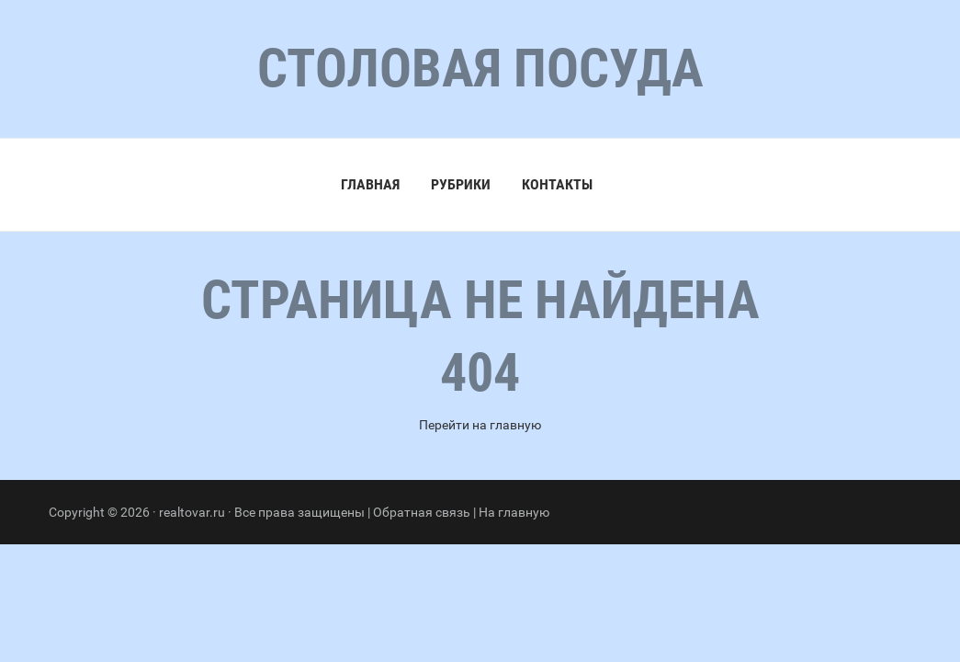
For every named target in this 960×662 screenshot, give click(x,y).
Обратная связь (421, 512)
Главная (370, 184)
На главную (514, 512)
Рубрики (461, 184)
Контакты (557, 184)
